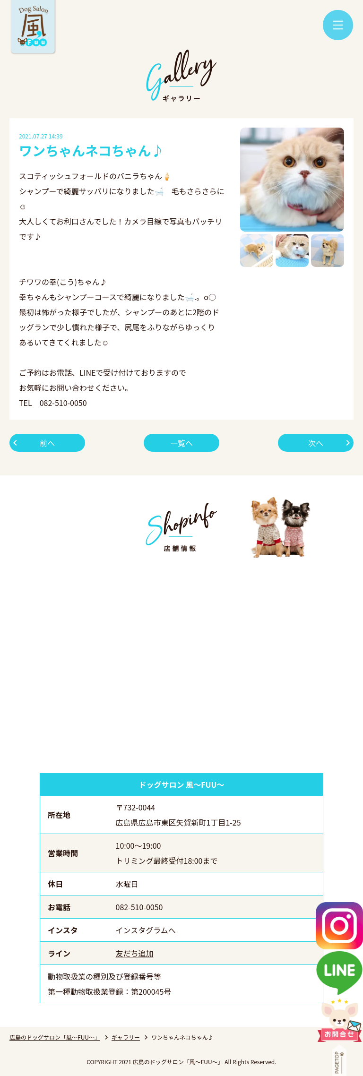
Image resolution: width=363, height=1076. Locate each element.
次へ (315, 442)
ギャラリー (126, 1037)
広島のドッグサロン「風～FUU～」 (54, 1037)
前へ (47, 442)
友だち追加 (135, 953)
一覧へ (181, 442)
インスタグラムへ (146, 930)
